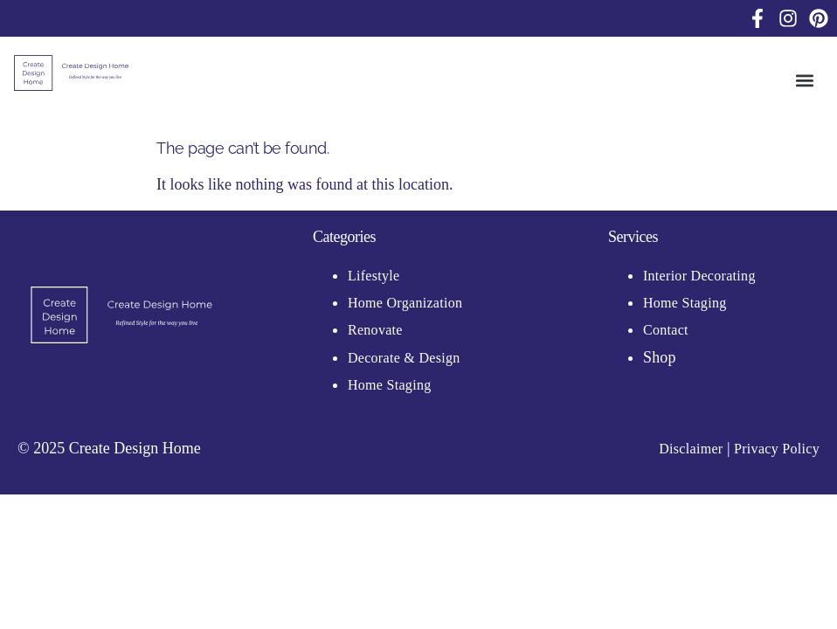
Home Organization (405, 302)
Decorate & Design (406, 357)
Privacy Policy (777, 448)
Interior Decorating (699, 275)
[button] (805, 80)
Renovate (375, 329)
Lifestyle (374, 275)
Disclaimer (691, 448)
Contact (665, 329)
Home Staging (390, 384)
